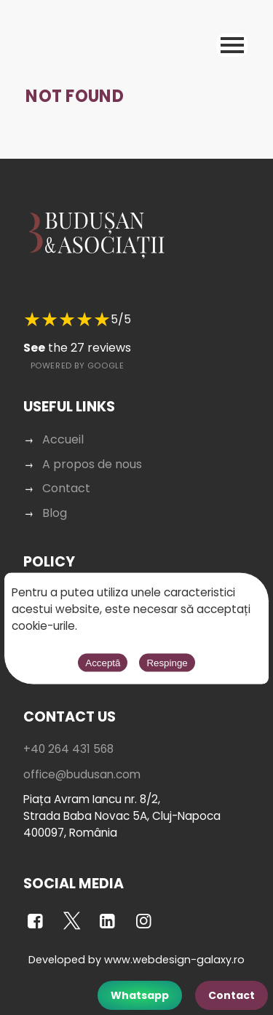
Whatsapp (140, 995)
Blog (54, 513)
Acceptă (102, 662)
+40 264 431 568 (68, 749)
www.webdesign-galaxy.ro (174, 959)
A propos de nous (92, 464)
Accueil (63, 439)
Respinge (166, 662)
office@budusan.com (82, 774)
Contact (231, 995)
